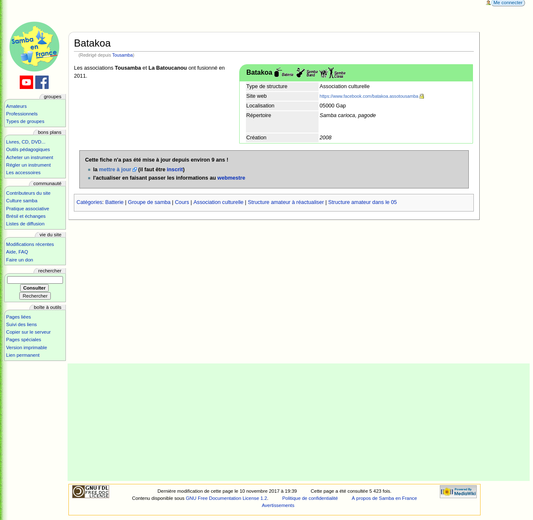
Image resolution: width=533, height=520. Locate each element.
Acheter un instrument (29, 157)
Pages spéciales (23, 339)
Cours (182, 202)
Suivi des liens (21, 324)
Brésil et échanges (26, 216)
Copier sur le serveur (28, 331)
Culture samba (21, 200)
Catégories (89, 202)
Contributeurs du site (28, 193)
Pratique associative (28, 208)
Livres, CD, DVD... (26, 141)
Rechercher (49, 270)
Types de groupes (25, 121)
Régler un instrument (28, 164)
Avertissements (278, 505)
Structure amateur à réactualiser (286, 202)
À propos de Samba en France (384, 498)
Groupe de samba (149, 202)
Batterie (114, 202)
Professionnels (22, 113)
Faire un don (19, 259)
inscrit (175, 169)
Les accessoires (23, 172)
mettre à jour (115, 169)
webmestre (231, 178)
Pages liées (18, 316)
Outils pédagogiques (28, 149)
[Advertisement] (298, 422)
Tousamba (122, 54)
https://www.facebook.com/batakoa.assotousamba (369, 96)
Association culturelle (218, 202)
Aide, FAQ (17, 251)
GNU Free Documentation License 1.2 (226, 498)
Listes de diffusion (25, 223)
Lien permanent (23, 355)
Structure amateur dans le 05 (362, 202)
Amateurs (16, 106)
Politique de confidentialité (310, 498)
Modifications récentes (30, 244)
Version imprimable (26, 347)
